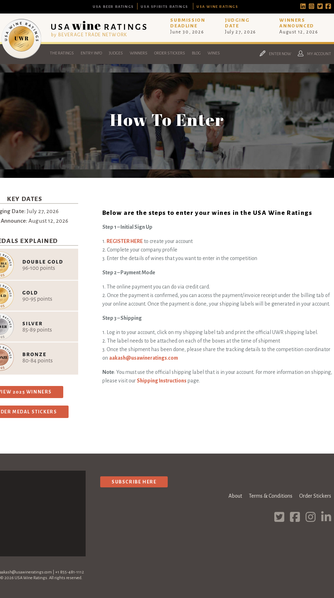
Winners (138, 53)
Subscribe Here (134, 482)
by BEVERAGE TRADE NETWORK (89, 34)
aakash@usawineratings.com (143, 358)
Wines (214, 53)
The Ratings (62, 53)
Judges (116, 53)
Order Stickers (169, 53)
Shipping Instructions (162, 380)
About (235, 496)
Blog (196, 53)
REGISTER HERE (125, 241)
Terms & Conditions (270, 496)
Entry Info (91, 53)
